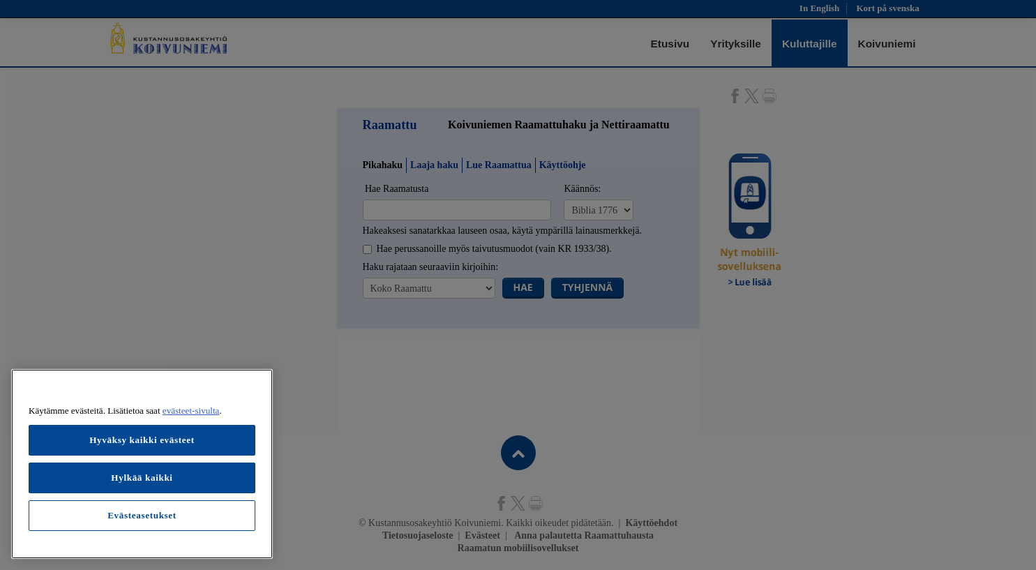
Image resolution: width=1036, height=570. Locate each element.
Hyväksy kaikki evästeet (142, 440)
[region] (142, 464)
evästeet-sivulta (191, 410)
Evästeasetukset (142, 515)
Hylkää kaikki (141, 477)
